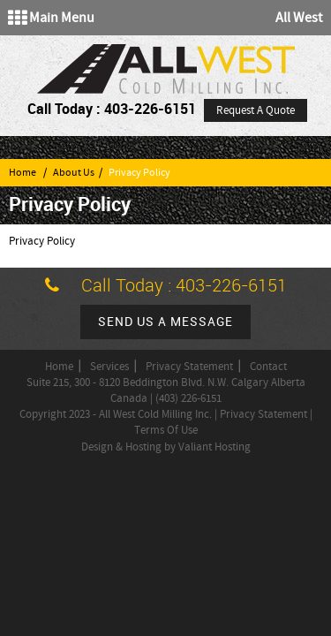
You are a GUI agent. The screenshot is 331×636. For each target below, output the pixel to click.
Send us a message (165, 322)
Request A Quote (255, 110)
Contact (268, 367)
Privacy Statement (189, 367)
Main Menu (51, 17)
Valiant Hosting (214, 447)
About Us (73, 172)
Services (109, 367)
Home (22, 172)
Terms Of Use (166, 430)
